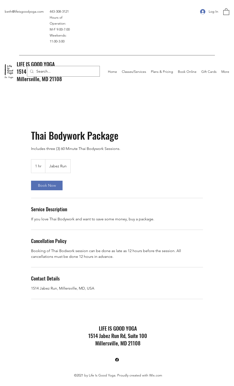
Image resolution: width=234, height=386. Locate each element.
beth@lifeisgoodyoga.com (24, 11)
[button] (226, 11)
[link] (47, 185)
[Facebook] (117, 359)
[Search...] (63, 71)
